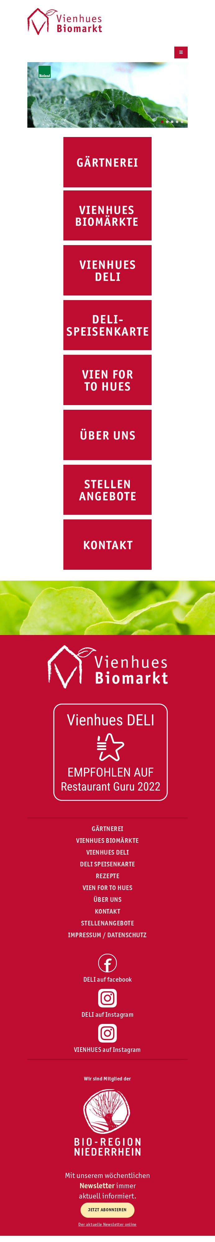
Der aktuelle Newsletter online (107, 1224)
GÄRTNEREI (107, 829)
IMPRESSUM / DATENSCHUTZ (107, 935)
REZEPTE (107, 876)
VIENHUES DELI (107, 852)
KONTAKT (107, 911)
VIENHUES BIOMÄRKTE (107, 841)
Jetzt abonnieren (107, 1209)
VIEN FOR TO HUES (108, 888)
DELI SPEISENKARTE (107, 864)
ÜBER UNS (108, 900)
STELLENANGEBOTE (107, 923)
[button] (162, 122)
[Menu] (181, 52)
